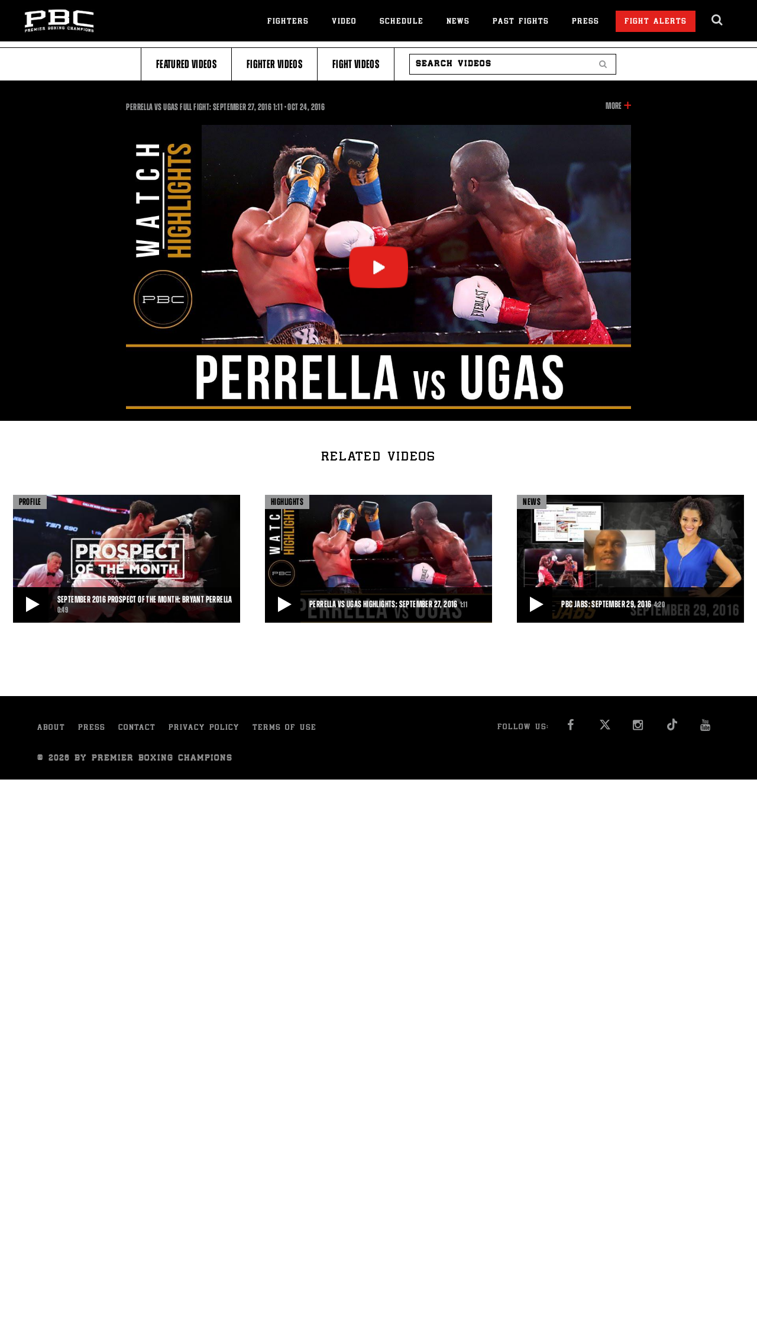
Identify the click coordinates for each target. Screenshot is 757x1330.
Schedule (401, 22)
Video (344, 22)
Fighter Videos (274, 64)
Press (585, 22)
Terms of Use (284, 728)
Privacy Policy (204, 728)
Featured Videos (186, 64)
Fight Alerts (656, 22)
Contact (137, 728)
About (51, 728)
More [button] (614, 106)
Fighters (288, 22)
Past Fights (521, 22)
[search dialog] (717, 20)
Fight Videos (355, 64)
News (458, 22)
